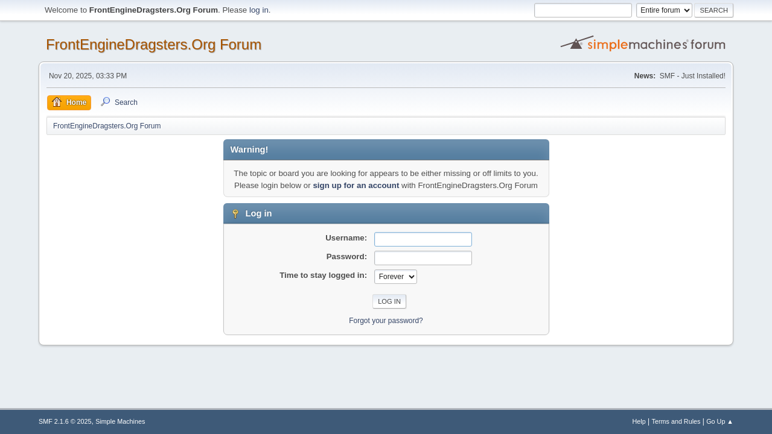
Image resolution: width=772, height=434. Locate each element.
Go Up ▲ (719, 421)
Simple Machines (120, 421)
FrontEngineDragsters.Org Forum (153, 44)
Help (639, 421)
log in (259, 9)
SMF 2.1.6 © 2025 (65, 421)
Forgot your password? (386, 320)
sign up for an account (356, 185)
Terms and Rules (676, 421)
